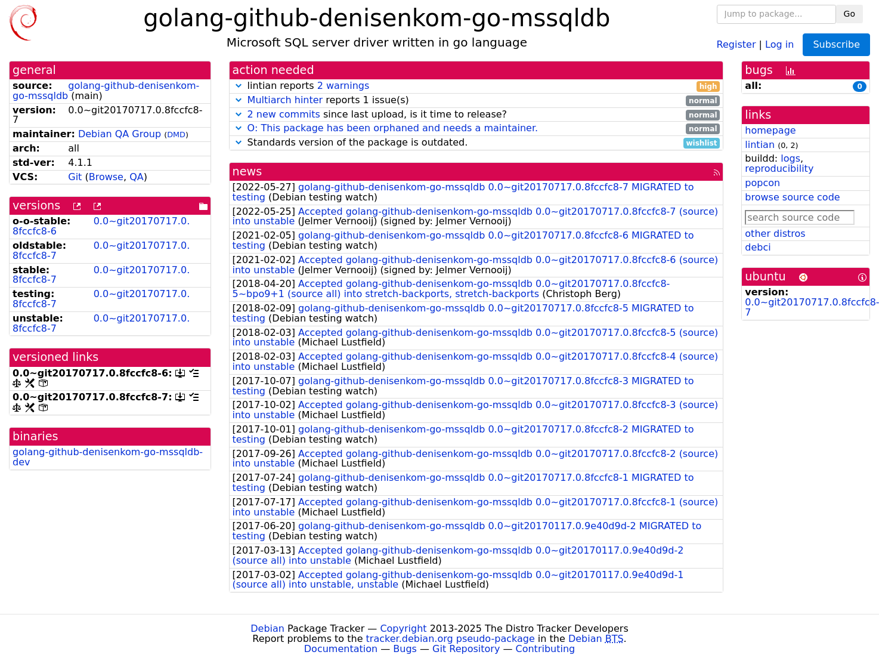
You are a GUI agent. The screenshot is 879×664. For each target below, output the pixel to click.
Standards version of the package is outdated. (476, 143)
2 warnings (343, 85)
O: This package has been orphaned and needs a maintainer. (392, 128)
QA (136, 177)
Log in (779, 44)
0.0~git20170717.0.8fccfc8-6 (101, 226)
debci (757, 247)
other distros (775, 233)
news (247, 171)
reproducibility (779, 168)
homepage (770, 130)
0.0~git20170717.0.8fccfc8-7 (101, 250)
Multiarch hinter (285, 100)
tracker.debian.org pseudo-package (450, 638)
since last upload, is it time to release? (476, 115)
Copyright (403, 628)
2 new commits (283, 114)
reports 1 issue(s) (476, 100)
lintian (760, 144)
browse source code (792, 197)
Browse (106, 177)
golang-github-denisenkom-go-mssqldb (106, 90)
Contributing (545, 648)
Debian (267, 628)
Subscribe (836, 44)
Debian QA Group (119, 134)
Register (736, 44)
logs (790, 158)
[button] (239, 85)
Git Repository (466, 648)
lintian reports (476, 86)
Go (849, 13)
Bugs (405, 648)
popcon (762, 183)
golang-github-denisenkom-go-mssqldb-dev (108, 457)
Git (75, 177)
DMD (176, 134)
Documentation (340, 648)
